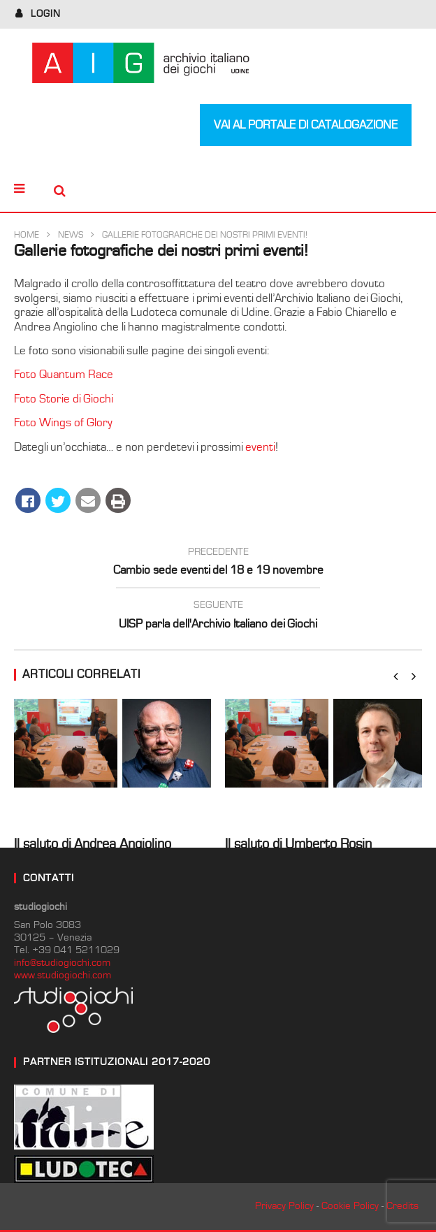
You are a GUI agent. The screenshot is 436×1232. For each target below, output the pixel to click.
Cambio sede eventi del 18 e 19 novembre (218, 563)
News (70, 235)
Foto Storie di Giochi (63, 399)
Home (26, 235)
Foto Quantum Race (63, 375)
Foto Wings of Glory (63, 423)
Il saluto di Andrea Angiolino (92, 844)
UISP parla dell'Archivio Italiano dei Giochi (218, 616)
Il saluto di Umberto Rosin (298, 844)
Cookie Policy (350, 1206)
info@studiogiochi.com (62, 963)
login (46, 14)
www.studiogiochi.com (62, 975)
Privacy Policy (284, 1206)
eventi (260, 447)
